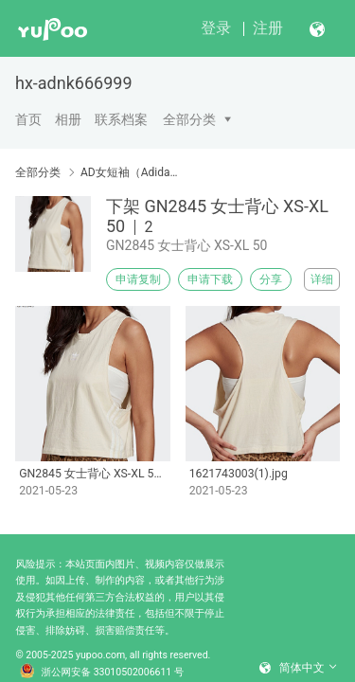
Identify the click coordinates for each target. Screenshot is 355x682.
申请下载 (210, 279)
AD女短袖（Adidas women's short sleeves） (130, 172)
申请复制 (138, 279)
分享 (270, 279)
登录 (216, 28)
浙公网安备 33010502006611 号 (102, 672)
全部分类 (189, 119)
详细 (322, 279)
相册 (68, 119)
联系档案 (121, 119)
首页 (28, 119)
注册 (268, 28)
